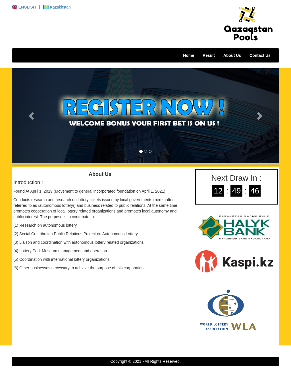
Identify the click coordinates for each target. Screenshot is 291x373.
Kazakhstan (57, 7)
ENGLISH (24, 7)
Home (188, 55)
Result (209, 55)
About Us (232, 55)
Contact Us (260, 55)
